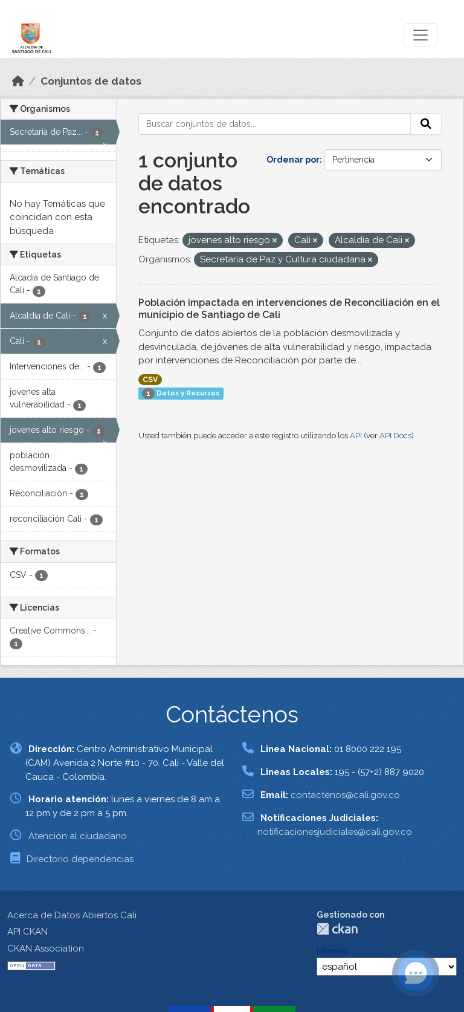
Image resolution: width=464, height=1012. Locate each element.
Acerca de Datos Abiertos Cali (72, 915)
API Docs (395, 435)
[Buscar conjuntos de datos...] (274, 124)
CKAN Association (45, 948)
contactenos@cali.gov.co (345, 795)
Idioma (332, 951)
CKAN (337, 929)
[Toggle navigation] (420, 35)
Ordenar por (293, 159)
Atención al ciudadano (77, 836)
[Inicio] (18, 81)
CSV (150, 379)
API (356, 435)
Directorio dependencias (80, 859)
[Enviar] (426, 124)
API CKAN (27, 931)
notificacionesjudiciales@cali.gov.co (334, 831)
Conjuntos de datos (90, 81)
